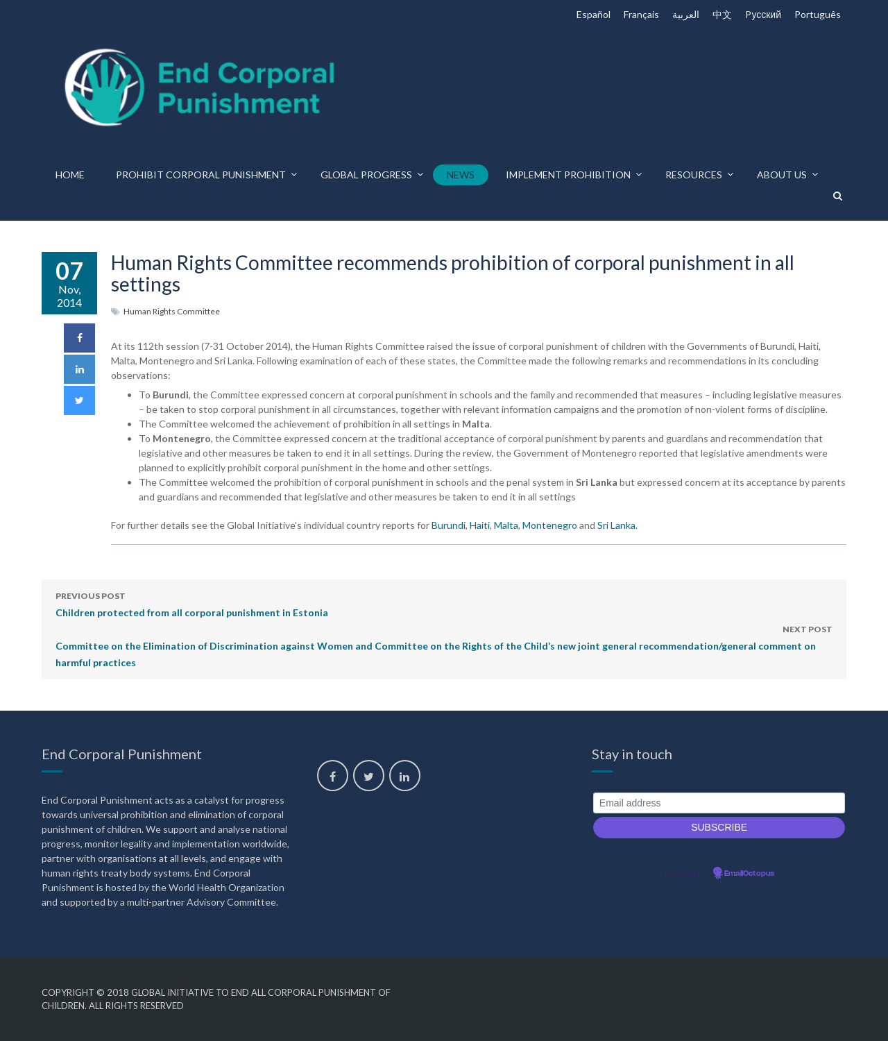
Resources (693, 174)
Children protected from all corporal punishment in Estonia (192, 603)
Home (70, 174)
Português (817, 14)
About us (782, 174)
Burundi (449, 525)
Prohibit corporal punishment (201, 174)
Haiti (480, 525)
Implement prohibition (568, 174)
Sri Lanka (616, 525)
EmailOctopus (749, 873)
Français (641, 14)
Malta (506, 525)
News (461, 174)
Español (593, 14)
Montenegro (549, 525)
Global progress (366, 174)
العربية (685, 14)
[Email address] (719, 803)
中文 (722, 14)
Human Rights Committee (171, 311)
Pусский (763, 14)
